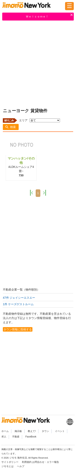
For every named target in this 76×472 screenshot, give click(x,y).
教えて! (32, 431)
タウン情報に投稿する (17, 329)
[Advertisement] (38, 63)
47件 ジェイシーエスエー (19, 297)
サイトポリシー (10, 462)
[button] (11, 127)
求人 (3, 436)
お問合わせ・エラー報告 (46, 462)
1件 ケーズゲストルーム (18, 304)
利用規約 (27, 462)
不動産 (15, 436)
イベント (60, 431)
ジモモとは (7, 466)
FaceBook (30, 436)
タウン (45, 431)
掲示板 (18, 431)
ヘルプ (20, 466)
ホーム (5, 431)
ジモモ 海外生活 (18, 457)
